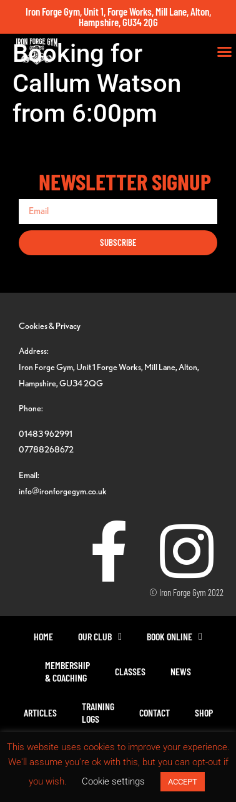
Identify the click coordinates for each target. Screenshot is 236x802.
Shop (204, 712)
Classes (130, 671)
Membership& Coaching (67, 671)
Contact (154, 712)
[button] (225, 52)
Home (43, 636)
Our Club (100, 636)
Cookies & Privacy (50, 325)
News (180, 671)
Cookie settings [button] (113, 781)
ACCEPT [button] (182, 781)
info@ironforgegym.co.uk (63, 491)
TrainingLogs (98, 712)
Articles (40, 712)
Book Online (174, 636)
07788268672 (46, 449)
